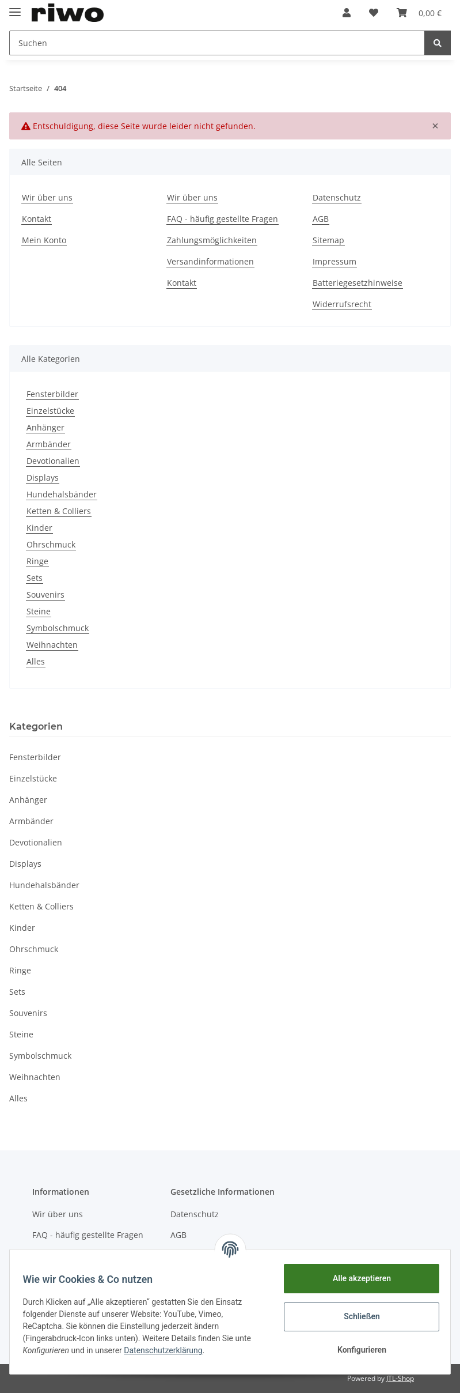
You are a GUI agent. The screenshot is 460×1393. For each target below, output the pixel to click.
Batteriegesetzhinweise (357, 282)
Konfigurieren (356, 1349)
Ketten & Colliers (58, 510)
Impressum (334, 261)
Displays (42, 477)
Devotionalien (52, 460)
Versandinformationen (210, 261)
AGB (321, 218)
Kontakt (36, 218)
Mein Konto (44, 240)
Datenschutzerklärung (169, 1350)
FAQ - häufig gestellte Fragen (222, 218)
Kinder (39, 527)
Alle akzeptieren (356, 1278)
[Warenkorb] (419, 12)
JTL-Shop (400, 1378)
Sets (34, 577)
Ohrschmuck (50, 544)
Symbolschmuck (57, 627)
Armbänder (48, 444)
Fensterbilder (52, 393)
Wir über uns (47, 197)
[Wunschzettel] (373, 12)
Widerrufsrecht (342, 304)
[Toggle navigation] (15, 7)
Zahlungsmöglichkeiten (212, 240)
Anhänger (45, 427)
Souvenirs (45, 594)
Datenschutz (337, 197)
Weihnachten (52, 644)
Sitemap (328, 240)
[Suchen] (217, 43)
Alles (35, 661)
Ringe (37, 561)
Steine (38, 611)
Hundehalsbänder (61, 494)
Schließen (357, 1316)
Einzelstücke (50, 410)
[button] (346, 12)
